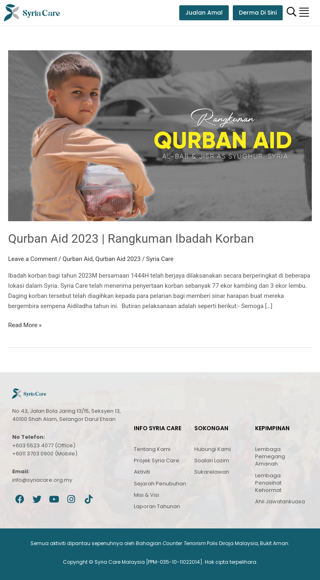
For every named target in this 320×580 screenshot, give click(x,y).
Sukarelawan (211, 472)
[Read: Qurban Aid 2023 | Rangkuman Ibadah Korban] (160, 135)
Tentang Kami (152, 449)
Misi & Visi (146, 495)
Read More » (25, 324)
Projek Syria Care (156, 460)
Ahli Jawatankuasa (280, 501)
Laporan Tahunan (157, 506)
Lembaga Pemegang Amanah (270, 456)
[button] (304, 12)
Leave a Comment (32, 259)
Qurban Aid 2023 (118, 259)
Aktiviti (142, 472)
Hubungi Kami (212, 449)
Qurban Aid (77, 259)
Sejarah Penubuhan (160, 483)
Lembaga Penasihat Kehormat (268, 483)
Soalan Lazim (211, 460)
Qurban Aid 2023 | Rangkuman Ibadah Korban (131, 238)
